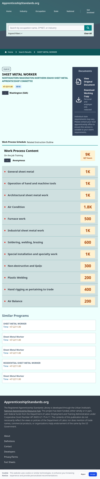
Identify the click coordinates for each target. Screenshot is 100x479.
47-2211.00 (7, 86)
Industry (23, 11)
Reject (83, 474)
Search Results (25, 52)
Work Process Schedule (14, 142)
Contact (8, 446)
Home (8, 11)
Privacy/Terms (11, 456)
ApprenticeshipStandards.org (26, 402)
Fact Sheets (9, 462)
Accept (92, 474)
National (70, 11)
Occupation (41, 11)
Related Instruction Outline (40, 142)
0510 (18, 86)
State (56, 11)
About (7, 436)
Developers (9, 451)
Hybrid (6, 69)
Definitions (9, 441)
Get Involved (90, 11)
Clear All (88, 33)
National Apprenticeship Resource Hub (22, 410)
